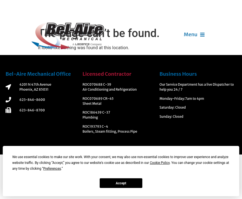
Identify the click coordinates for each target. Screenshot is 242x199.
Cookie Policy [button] (159, 163)
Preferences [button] (52, 169)
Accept (121, 183)
